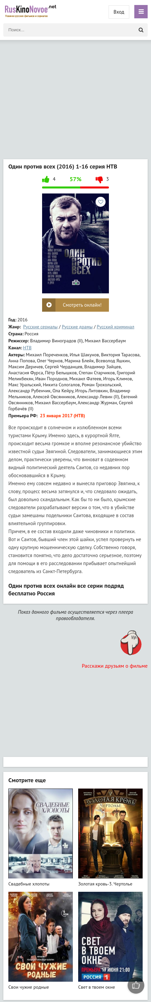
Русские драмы (77, 327)
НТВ (27, 348)
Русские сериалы (40, 327)
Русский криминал (115, 327)
